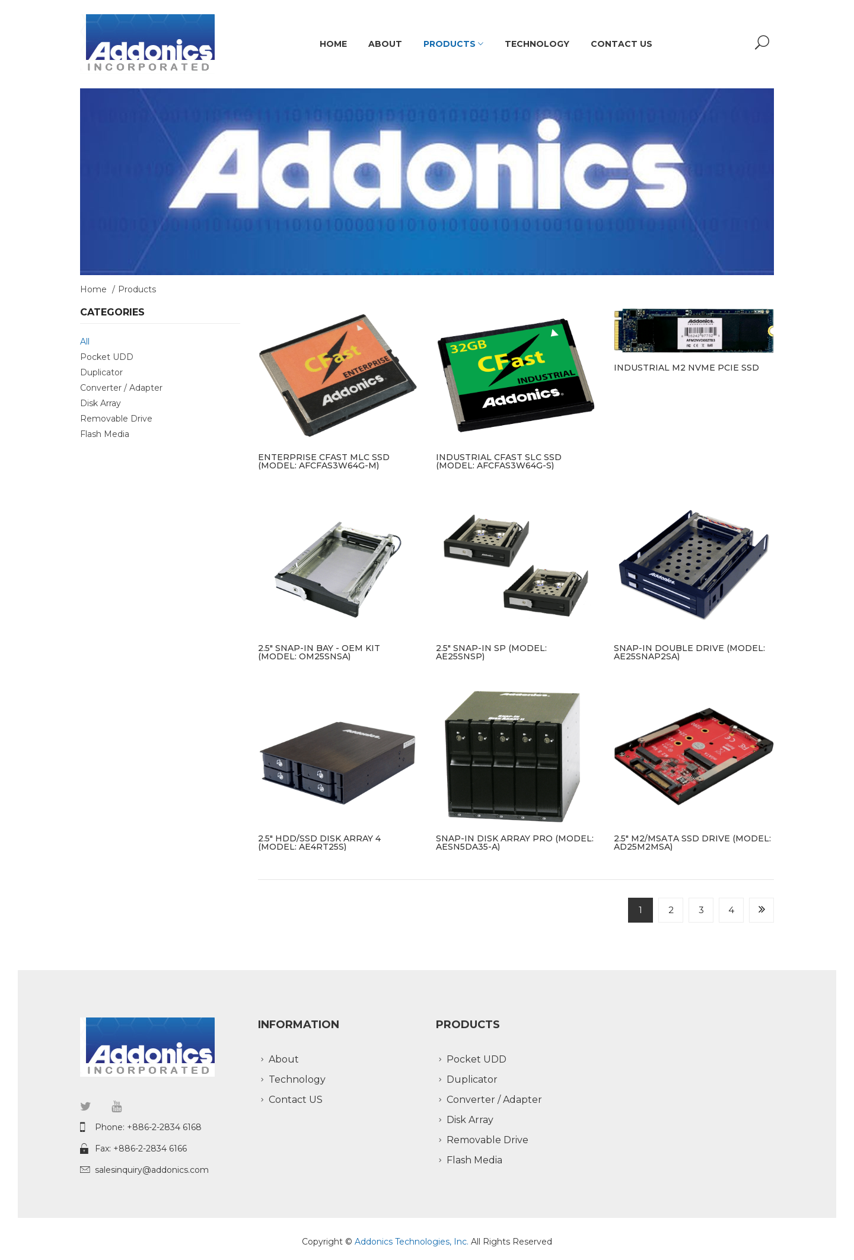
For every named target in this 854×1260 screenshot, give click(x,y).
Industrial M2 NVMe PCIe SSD (686, 367)
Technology (537, 44)
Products (453, 44)
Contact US (621, 44)
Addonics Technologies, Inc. (413, 1241)
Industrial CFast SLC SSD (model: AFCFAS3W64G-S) (499, 461)
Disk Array (100, 403)
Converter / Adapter (121, 387)
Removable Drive (116, 418)
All (85, 341)
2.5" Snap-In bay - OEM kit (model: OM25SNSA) (319, 652)
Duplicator (101, 372)
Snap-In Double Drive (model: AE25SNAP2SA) (689, 652)
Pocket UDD (106, 357)
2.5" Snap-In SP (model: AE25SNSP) (491, 652)
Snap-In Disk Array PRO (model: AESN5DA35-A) (515, 842)
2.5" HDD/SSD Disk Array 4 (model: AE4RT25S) (319, 842)
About (385, 44)
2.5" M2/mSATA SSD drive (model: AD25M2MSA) (692, 842)
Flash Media (104, 434)
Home (333, 44)
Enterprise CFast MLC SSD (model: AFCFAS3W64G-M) (324, 461)
